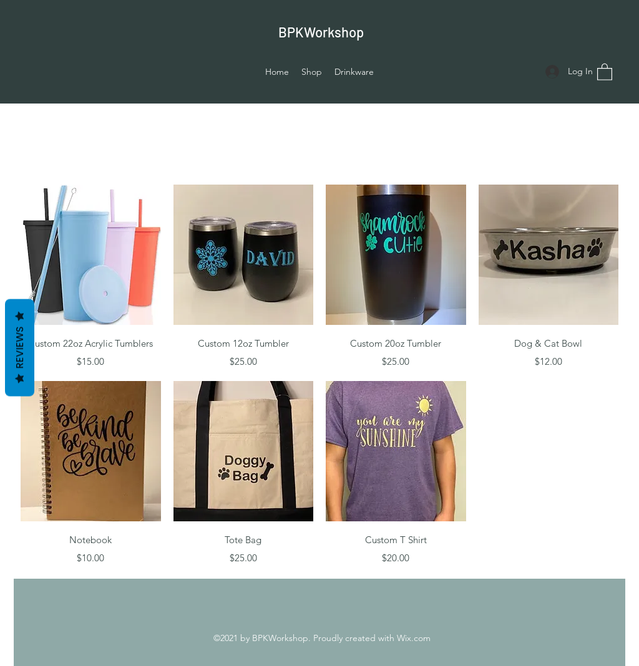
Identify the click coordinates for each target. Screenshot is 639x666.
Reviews (19, 348)
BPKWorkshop (321, 32)
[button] (604, 71)
